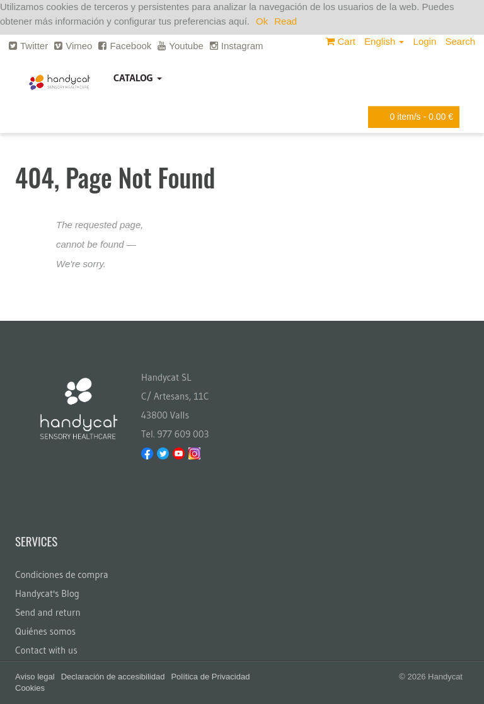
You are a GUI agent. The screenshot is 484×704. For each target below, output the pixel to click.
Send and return (48, 612)
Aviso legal (35, 676)
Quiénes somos (45, 631)
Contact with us (46, 650)
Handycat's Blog (47, 593)
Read (285, 21)
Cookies (30, 688)
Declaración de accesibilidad (113, 676)
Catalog (137, 77)
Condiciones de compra (61, 574)
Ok (262, 21)
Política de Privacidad (210, 676)
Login (425, 41)
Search (460, 41)
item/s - (411, 117)
